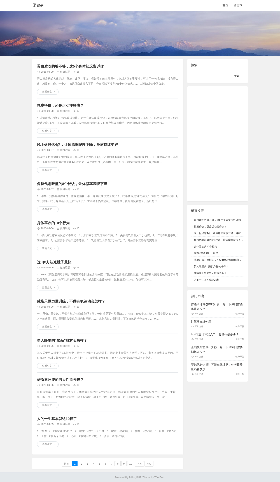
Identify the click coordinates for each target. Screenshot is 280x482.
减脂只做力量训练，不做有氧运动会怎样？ (71, 301)
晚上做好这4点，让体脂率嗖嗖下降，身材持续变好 (77, 145)
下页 (139, 463)
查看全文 (47, 91)
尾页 (148, 463)
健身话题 (65, 71)
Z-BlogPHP (135, 477)
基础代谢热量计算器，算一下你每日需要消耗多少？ (217, 349)
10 (130, 463)
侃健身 (38, 5)
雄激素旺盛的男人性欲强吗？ (60, 380)
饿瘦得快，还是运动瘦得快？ (60, 105)
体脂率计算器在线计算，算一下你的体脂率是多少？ (217, 306)
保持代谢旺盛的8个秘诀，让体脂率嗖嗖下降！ (74, 184)
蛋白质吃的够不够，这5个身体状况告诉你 (70, 66)
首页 (225, 5)
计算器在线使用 (201, 321)
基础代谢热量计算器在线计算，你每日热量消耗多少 (217, 367)
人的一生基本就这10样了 (57, 419)
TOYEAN (159, 477)
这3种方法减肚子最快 (54, 262)
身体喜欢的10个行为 (53, 223)
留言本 (238, 5)
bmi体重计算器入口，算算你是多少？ (215, 334)
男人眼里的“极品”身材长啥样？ (62, 340)
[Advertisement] (217, 144)
